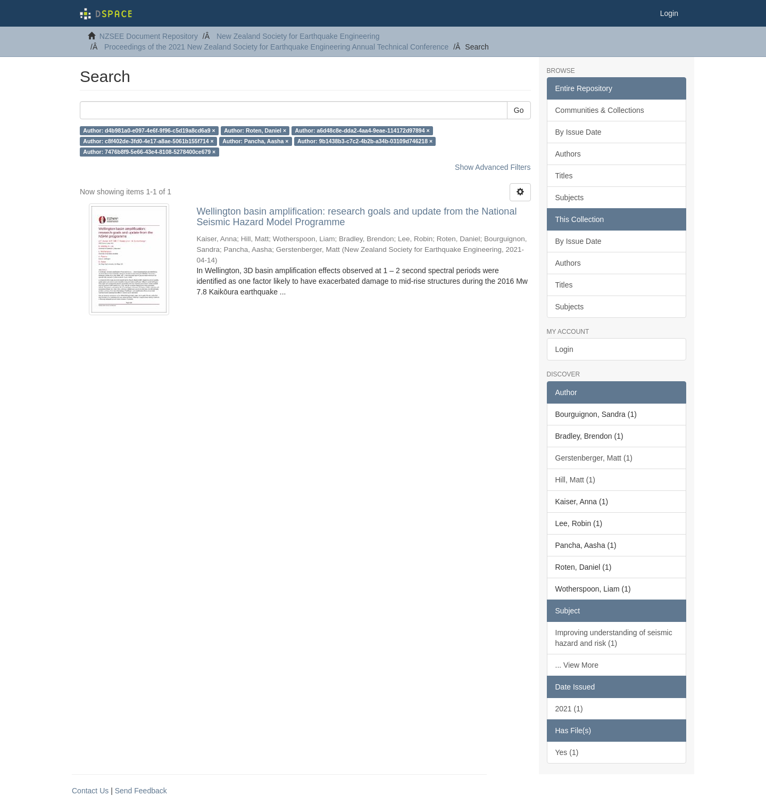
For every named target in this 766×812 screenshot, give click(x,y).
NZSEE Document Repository (148, 36)
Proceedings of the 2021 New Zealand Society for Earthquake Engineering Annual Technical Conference (276, 47)
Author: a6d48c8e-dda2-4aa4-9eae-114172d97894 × (362, 130)
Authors (568, 154)
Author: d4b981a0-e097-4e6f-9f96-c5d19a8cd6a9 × (149, 130)
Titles (564, 175)
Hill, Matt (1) (575, 479)
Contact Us (90, 790)
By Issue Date (578, 132)
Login (564, 349)
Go (519, 110)
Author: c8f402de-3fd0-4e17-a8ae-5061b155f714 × (148, 141)
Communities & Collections (599, 110)
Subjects (569, 197)
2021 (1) (569, 708)
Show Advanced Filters (492, 167)
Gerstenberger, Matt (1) (594, 458)
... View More (576, 665)
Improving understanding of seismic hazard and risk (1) (613, 637)
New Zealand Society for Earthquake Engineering (298, 36)
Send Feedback (141, 790)
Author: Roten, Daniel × (255, 130)
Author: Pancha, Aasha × (255, 141)
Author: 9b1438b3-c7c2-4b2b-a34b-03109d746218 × (364, 141)
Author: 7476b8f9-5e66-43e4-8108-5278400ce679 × (149, 152)
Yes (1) (567, 752)
